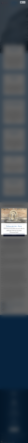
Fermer (23, 2)
